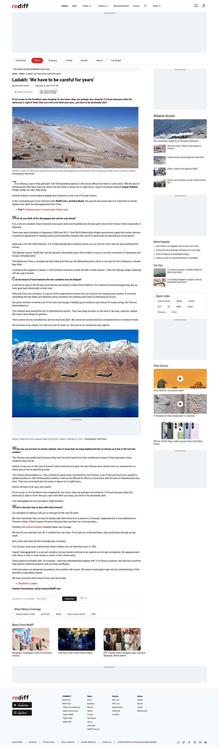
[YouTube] (200, 742)
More (157, 6)
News (87, 6)
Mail (74, 6)
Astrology (91, 725)
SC (169, 307)
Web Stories (161, 365)
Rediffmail (66, 700)
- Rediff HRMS (67, 715)
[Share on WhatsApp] (178, 742)
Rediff (178, 307)
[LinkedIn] (205, 742)
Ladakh (191, 301)
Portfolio (115, 715)
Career (140, 707)
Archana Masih (164, 301)
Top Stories (20, 60)
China (174, 312)
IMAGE (179, 301)
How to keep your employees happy (172, 254)
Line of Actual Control (76, 614)
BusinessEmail (121, 6)
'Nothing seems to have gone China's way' (47, 209)
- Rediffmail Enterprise (71, 707)
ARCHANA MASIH (22, 86)
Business (53, 60)
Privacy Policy (49, 742)
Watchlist (116, 711)
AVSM (58, 614)
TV (145, 6)
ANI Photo (45, 614)
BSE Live (115, 700)
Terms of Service (68, 742)
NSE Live (115, 704)
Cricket (69, 60)
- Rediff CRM (67, 718)
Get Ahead (91, 718)
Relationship (142, 711)
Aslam (190, 307)
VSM (93, 614)
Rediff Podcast (93, 729)
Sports (99, 60)
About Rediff (17, 742)
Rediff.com (128, 742)
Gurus (136, 6)
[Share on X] (183, 742)
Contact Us (106, 742)
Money (103, 6)
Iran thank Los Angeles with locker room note (177, 246)
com (159, 307)
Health (140, 700)
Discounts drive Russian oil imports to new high (178, 250)
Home (65, 6)
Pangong (161, 312)
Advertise (32, 742)
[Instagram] (194, 742)
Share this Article (23, 92)
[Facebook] (189, 742)
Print (84, 598)
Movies (84, 60)
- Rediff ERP (67, 722)
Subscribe (69, 599)
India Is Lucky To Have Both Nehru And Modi (177, 258)
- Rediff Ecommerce (70, 711)
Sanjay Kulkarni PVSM (25, 614)
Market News (117, 707)
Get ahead (116, 60)
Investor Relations (88, 742)
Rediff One (66, 704)
